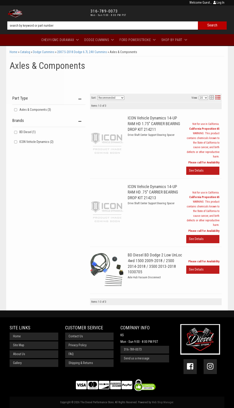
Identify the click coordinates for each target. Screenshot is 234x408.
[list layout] (218, 98)
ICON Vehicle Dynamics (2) (36, 142)
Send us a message (136, 358)
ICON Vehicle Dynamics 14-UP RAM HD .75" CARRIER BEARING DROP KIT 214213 (153, 192)
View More (202, 171)
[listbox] (110, 98)
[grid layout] (211, 98)
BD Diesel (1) (27, 132)
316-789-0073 (133, 349)
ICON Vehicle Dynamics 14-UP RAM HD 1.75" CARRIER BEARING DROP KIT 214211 (154, 124)
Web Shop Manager (162, 402)
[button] (117, 25)
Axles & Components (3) (35, 109)
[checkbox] (15, 132)
